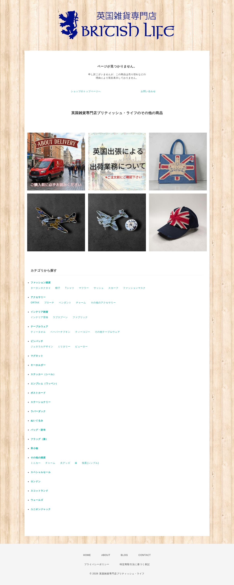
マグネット (37, 355)
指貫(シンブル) (90, 463)
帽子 (57, 288)
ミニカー (36, 463)
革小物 (34, 448)
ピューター (81, 346)
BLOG (124, 555)
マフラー (84, 288)
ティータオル (38, 332)
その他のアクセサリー (103, 302)
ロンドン (36, 481)
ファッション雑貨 (41, 282)
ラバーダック (38, 411)
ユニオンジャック (41, 509)
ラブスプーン (60, 317)
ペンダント (65, 302)
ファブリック (80, 317)
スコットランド (39, 490)
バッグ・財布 (38, 429)
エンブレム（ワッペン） (44, 383)
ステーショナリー (41, 402)
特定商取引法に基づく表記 (135, 564)
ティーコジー (82, 332)
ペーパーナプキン (60, 332)
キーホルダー (38, 365)
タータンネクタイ (41, 288)
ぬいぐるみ (37, 420)
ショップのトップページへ (86, 91)
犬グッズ (65, 463)
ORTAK (35, 302)
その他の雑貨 (38, 457)
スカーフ (113, 288)
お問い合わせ (148, 91)
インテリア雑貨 (39, 312)
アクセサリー (38, 297)
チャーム (81, 302)
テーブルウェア (39, 326)
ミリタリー (64, 346)
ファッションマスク (134, 288)
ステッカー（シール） (43, 374)
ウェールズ (37, 500)
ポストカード (38, 392)
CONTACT (144, 555)
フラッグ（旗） (39, 439)
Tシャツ (69, 288)
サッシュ (99, 288)
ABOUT (105, 555)
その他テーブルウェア (107, 332)
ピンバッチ (37, 341)
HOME (87, 555)
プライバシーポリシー (96, 564)
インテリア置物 (39, 317)
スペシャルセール (41, 472)
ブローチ (49, 302)
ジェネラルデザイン (42, 346)
